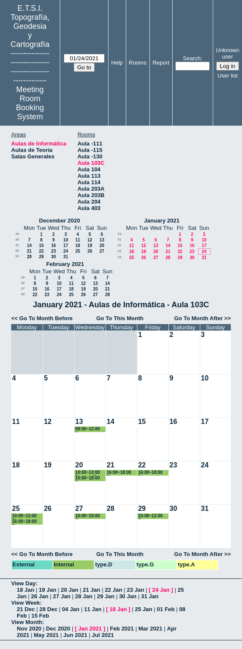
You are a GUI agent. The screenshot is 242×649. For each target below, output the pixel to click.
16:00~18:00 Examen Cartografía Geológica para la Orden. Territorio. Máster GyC (27, 522)
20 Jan (69, 590)
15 (41, 245)
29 (41, 256)
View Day (23, 583)
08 (23, 294)
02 (119, 245)
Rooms (137, 62)
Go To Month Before (46, 318)
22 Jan (113, 590)
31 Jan (149, 596)
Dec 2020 (58, 628)
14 (29, 245)
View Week (25, 603)
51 (17, 245)
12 (89, 240)
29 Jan (105, 596)
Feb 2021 (122, 628)
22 (41, 251)
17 (65, 245)
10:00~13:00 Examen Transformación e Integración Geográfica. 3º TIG (27, 516)
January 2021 (162, 220)
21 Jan (91, 590)
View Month (26, 622)
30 (53, 256)
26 (89, 251)
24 (65, 251)
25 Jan (143, 609)
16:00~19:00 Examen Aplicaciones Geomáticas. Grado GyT (88, 516)
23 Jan (135, 590)
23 (53, 251)
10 (65, 240)
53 (17, 256)
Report (160, 62)
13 (101, 240)
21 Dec (26, 609)
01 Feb (165, 609)
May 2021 (46, 635)
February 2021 (65, 264)
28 (29, 256)
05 (23, 277)
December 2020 (59, 220)
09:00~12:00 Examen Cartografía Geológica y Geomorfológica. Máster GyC (90, 429)
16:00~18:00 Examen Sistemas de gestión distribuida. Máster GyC (87, 478)
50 (17, 239)
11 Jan (92, 609)
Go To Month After (198, 318)
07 (23, 289)
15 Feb (40, 615)
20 (101, 245)
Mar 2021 (150, 628)
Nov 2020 (29, 628)
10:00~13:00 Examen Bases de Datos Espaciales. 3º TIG (90, 473)
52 (17, 251)
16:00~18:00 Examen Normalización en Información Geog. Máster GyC (122, 473)
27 (101, 251)
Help (117, 62)
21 (29, 251)
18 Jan (25, 590)
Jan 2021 (90, 628)
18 (77, 245)
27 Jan (61, 596)
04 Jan (70, 609)
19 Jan (47, 590)
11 (77, 240)
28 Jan (83, 596)
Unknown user (227, 53)
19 (89, 245)
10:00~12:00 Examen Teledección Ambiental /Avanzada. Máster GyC (150, 516)
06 (23, 283)
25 (77, 251)
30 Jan (127, 596)
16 (53, 245)
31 (65, 256)
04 (119, 257)
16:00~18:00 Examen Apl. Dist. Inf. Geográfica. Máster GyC (151, 473)
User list (227, 75)
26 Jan (39, 596)
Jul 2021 (103, 635)
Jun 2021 (75, 635)
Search (192, 58)
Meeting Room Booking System (30, 103)
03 (119, 251)
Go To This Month (120, 318)
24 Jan (161, 590)
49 (17, 234)
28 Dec (49, 609)
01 (119, 239)
